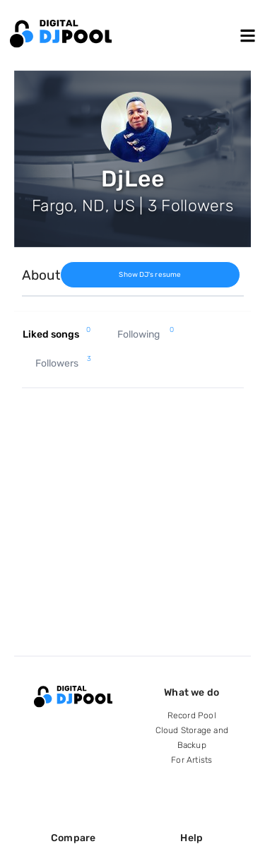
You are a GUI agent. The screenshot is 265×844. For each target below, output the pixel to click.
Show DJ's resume (150, 275)
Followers (63, 363)
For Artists (191, 760)
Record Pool (191, 715)
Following (145, 334)
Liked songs (57, 334)
